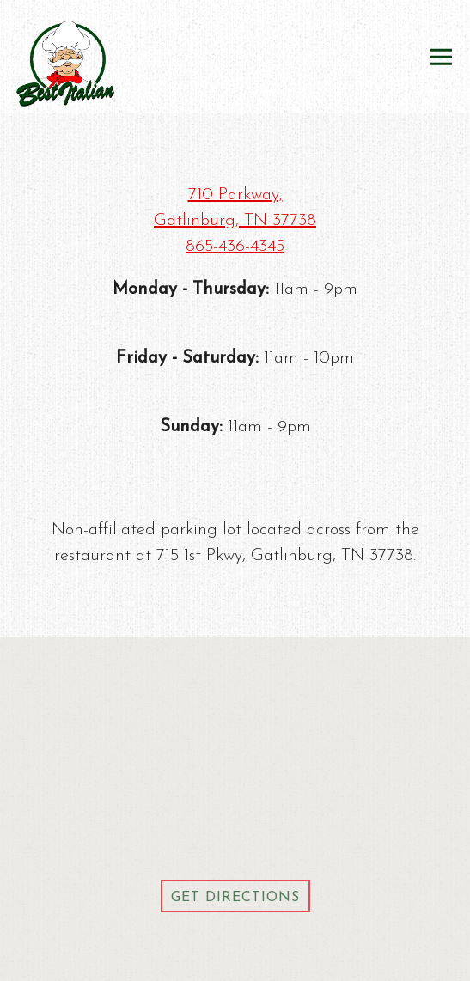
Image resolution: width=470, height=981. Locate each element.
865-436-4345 (235, 246)
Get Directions (240, 896)
